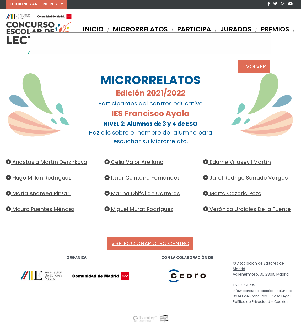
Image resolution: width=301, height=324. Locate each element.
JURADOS (235, 29)
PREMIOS (275, 29)
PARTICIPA (194, 29)
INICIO (93, 29)
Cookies (281, 301)
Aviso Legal (281, 296)
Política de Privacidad (251, 301)
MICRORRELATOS (140, 29)
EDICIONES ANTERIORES (36, 4)
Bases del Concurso (250, 296)
